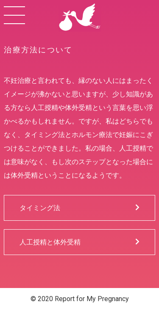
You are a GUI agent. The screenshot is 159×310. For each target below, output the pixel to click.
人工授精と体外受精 (79, 242)
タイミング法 (79, 208)
